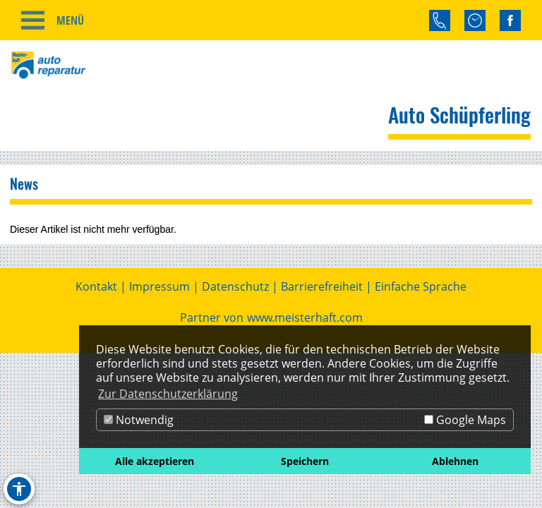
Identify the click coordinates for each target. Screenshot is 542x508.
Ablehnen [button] (455, 461)
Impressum (159, 286)
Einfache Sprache (420, 286)
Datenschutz (235, 286)
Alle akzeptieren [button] (154, 461)
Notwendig (139, 420)
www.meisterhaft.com (305, 317)
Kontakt (96, 286)
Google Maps (465, 420)
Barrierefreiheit (322, 286)
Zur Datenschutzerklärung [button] (168, 393)
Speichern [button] (305, 461)
